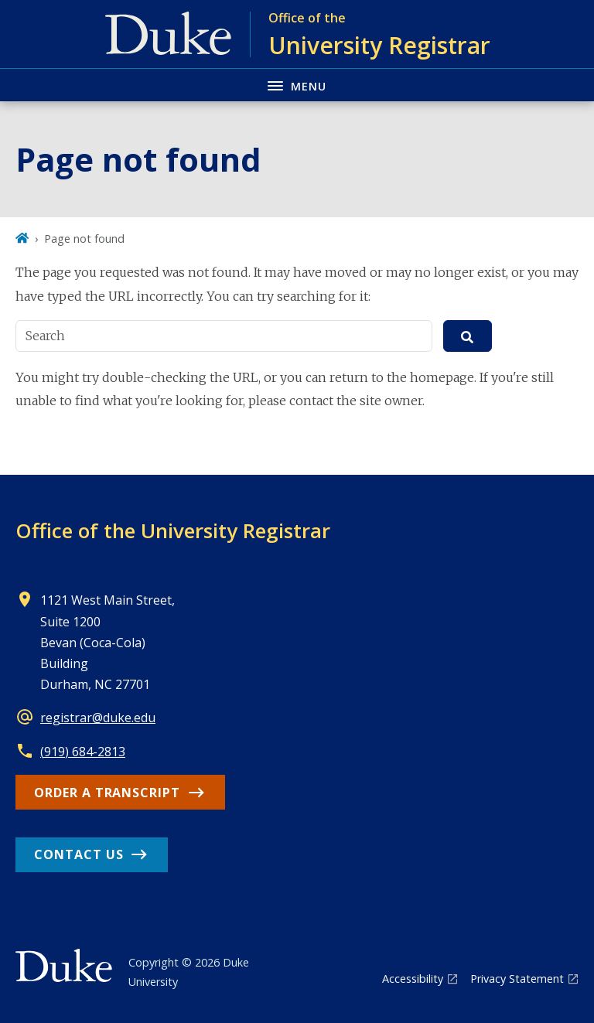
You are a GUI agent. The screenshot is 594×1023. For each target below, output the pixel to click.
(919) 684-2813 (82, 751)
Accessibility (412, 978)
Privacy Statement (517, 978)
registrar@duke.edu (97, 717)
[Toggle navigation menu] (297, 84)
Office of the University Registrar (172, 530)
